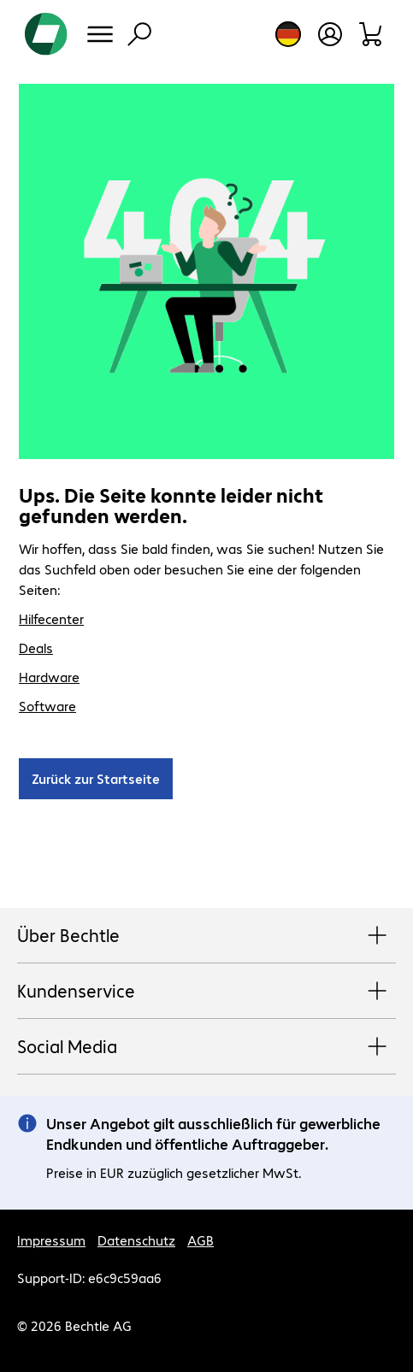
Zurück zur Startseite (96, 778)
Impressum (51, 1240)
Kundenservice (206, 991)
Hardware (49, 677)
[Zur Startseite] (46, 34)
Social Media (206, 1047)
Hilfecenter (51, 618)
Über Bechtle (206, 936)
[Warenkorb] (371, 34)
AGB (200, 1240)
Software (47, 706)
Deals (36, 648)
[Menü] (100, 34)
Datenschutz (136, 1240)
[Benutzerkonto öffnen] (330, 34)
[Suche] (139, 34)
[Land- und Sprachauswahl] (288, 34)
